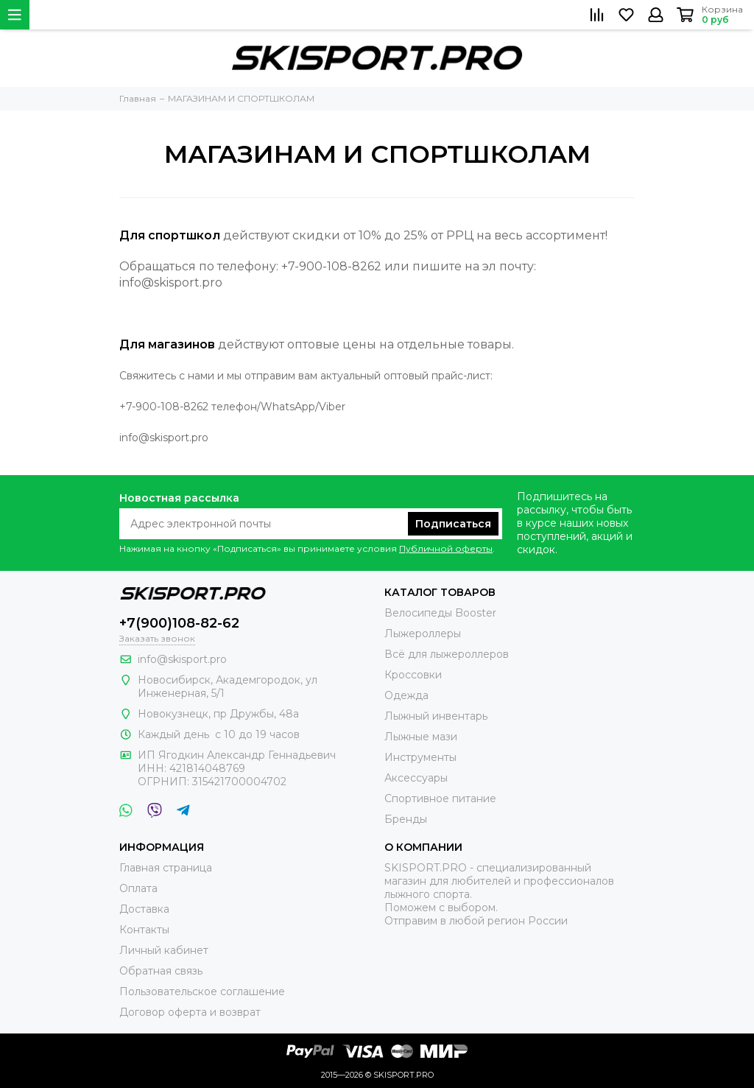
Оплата (138, 888)
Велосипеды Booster (440, 613)
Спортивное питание (440, 798)
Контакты (144, 929)
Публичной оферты (446, 548)
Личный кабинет (163, 950)
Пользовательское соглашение (202, 991)
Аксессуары (416, 778)
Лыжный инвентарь (435, 716)
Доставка (144, 909)
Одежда (406, 695)
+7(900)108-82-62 (179, 623)
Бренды (405, 819)
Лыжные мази (420, 736)
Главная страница (165, 867)
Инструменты (420, 757)
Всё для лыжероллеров (446, 654)
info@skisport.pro (182, 659)
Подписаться (453, 523)
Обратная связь (160, 971)
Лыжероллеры (422, 633)
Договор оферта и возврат (190, 1012)
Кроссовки (413, 674)
